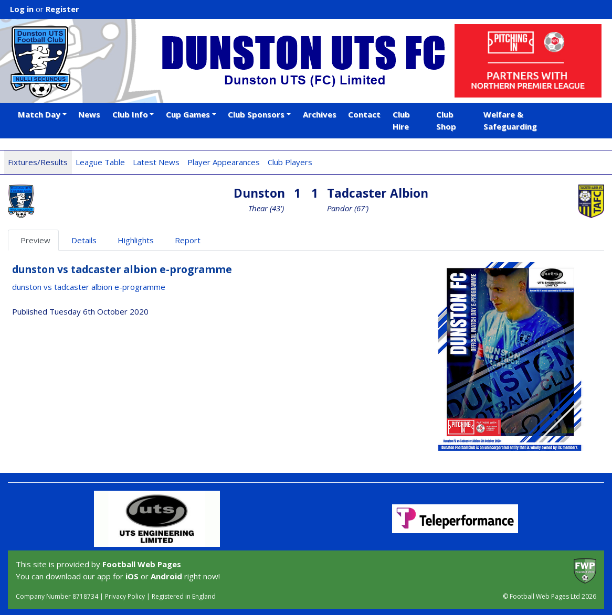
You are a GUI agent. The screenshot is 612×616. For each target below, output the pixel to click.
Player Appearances (223, 162)
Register (62, 9)
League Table (100, 162)
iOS (132, 576)
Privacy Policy (125, 596)
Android (166, 576)
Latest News (156, 162)
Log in (22, 9)
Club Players (290, 162)
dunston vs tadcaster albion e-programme (88, 287)
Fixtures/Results (38, 162)
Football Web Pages (141, 564)
